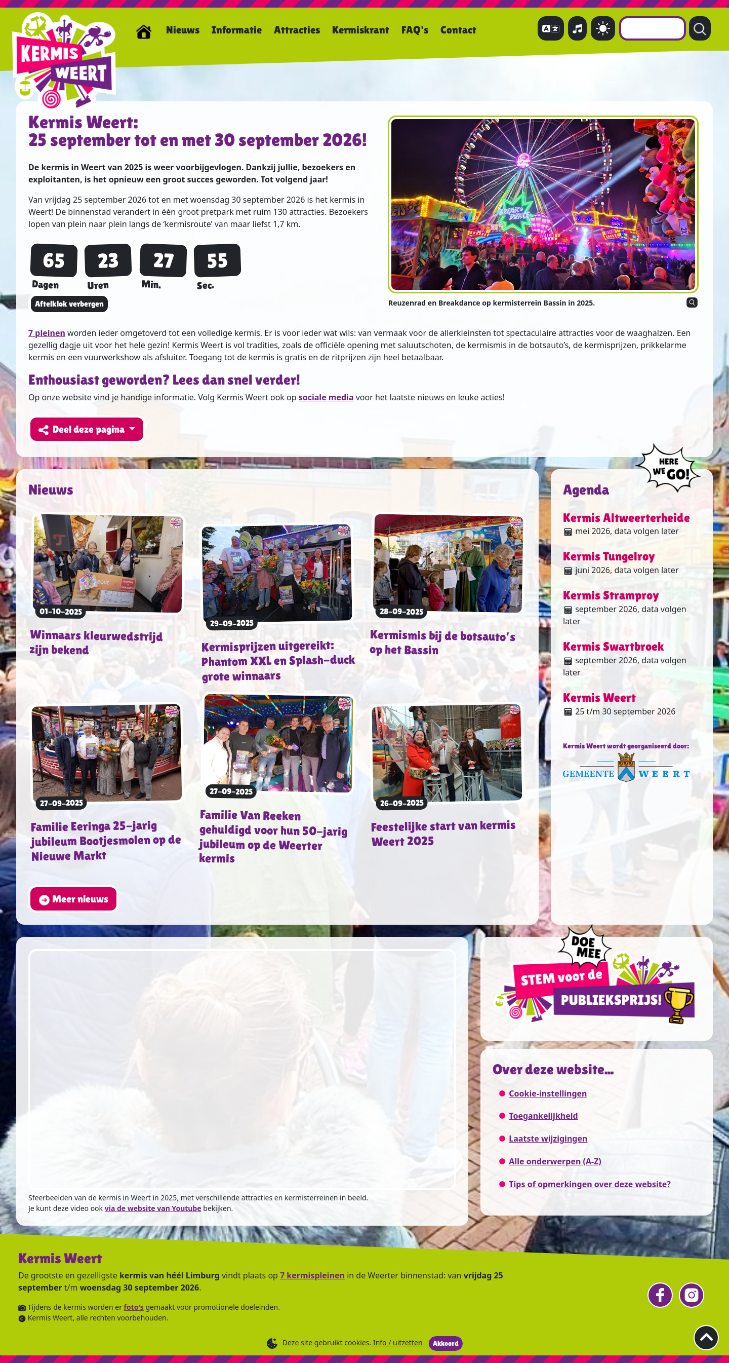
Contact (458, 30)
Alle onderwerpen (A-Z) (555, 1161)
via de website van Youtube (153, 1208)
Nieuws (182, 30)
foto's (134, 1307)
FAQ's (414, 30)
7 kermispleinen (312, 1275)
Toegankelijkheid (543, 1115)
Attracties (297, 30)
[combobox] (652, 28)
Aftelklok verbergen (69, 304)
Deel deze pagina (82, 429)
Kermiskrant (360, 30)
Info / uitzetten (398, 1342)
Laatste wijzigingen (548, 1138)
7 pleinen (46, 332)
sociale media (326, 397)
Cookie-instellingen (548, 1093)
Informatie (237, 30)
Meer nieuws (73, 899)
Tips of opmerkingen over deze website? (590, 1184)
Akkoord (446, 1343)
